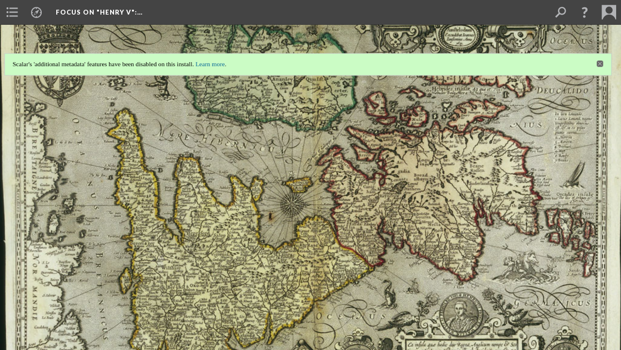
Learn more (208, 62)
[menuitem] (12, 12)
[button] (584, 12)
